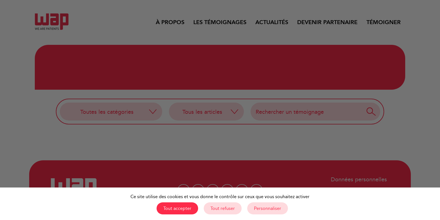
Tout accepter (177, 208)
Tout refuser (222, 208)
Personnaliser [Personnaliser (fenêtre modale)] (267, 208)
